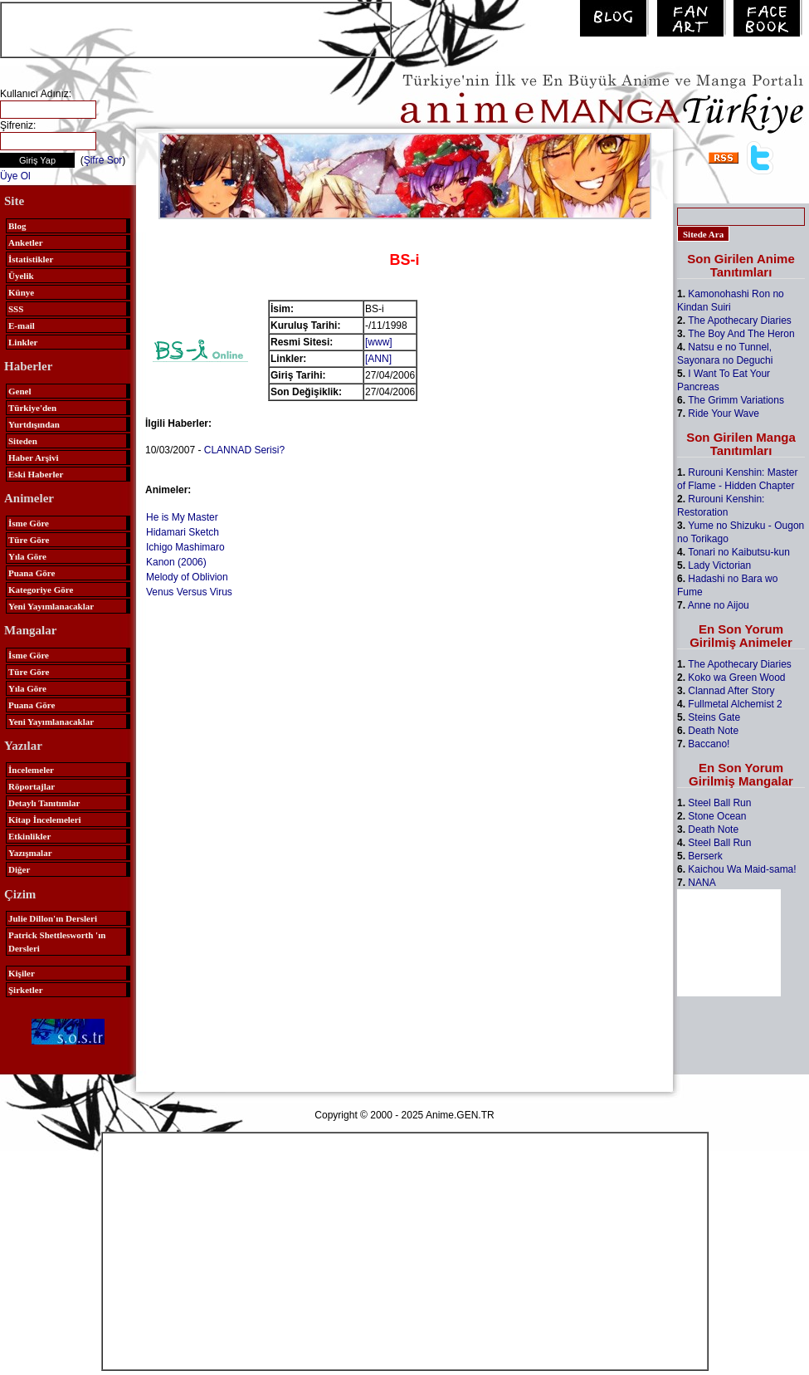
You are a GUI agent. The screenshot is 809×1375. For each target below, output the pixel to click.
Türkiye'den (32, 408)
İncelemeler (31, 770)
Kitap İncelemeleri (44, 820)
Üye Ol (15, 176)
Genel (20, 391)
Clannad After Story (731, 691)
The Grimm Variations (736, 400)
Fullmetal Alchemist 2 (735, 704)
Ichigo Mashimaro (185, 547)
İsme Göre (28, 523)
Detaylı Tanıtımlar (44, 803)
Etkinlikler (29, 836)
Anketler (25, 242)
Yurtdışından (34, 424)
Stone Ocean (717, 816)
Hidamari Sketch (182, 532)
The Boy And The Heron (741, 334)
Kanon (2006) (176, 562)
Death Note (713, 730)
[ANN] (378, 359)
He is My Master (182, 517)
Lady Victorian (719, 565)
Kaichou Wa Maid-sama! (742, 869)
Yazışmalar (30, 853)
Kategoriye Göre (40, 590)
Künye (21, 292)
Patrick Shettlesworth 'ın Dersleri (56, 941)
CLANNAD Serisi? (244, 450)
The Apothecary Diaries (740, 320)
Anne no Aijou (718, 605)
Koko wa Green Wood (736, 677)
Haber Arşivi (33, 457)
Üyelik (21, 276)
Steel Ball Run (719, 803)
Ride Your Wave (723, 413)
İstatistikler (30, 259)
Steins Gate (714, 717)
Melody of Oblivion (187, 577)
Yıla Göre (27, 556)
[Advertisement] (196, 28)
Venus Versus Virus (189, 592)
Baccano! (708, 744)
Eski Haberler (35, 474)
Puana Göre (31, 573)
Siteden (22, 441)
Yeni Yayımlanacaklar (51, 606)
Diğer (19, 869)
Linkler (22, 342)
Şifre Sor (103, 160)
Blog (17, 226)
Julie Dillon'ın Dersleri (52, 918)
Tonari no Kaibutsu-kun (739, 552)
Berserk (705, 856)
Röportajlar (31, 786)
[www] (378, 342)
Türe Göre (28, 540)
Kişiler (21, 973)
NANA (701, 882)
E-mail (21, 325)
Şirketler (25, 990)
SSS (15, 309)
